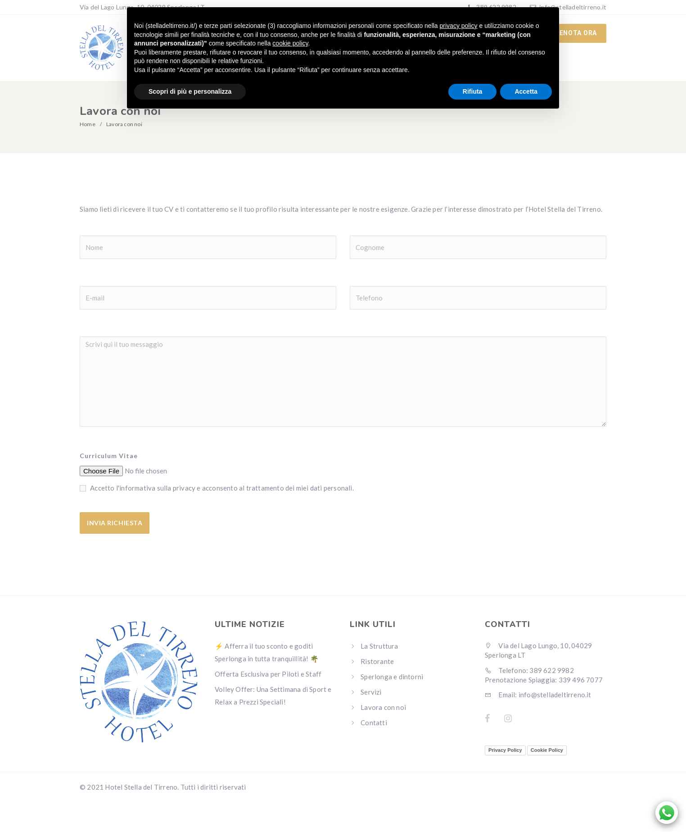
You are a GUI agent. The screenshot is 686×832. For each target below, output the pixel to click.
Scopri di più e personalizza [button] (190, 91)
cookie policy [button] (290, 43)
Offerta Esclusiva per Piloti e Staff (268, 674)
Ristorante (377, 662)
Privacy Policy (505, 750)
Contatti (374, 723)
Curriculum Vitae (109, 456)
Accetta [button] (525, 91)
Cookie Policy (547, 750)
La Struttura (379, 646)
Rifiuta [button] (473, 91)
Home (87, 124)
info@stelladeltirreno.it (572, 7)
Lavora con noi (383, 708)
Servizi (371, 692)
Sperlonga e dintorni (392, 677)
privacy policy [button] (459, 25)
